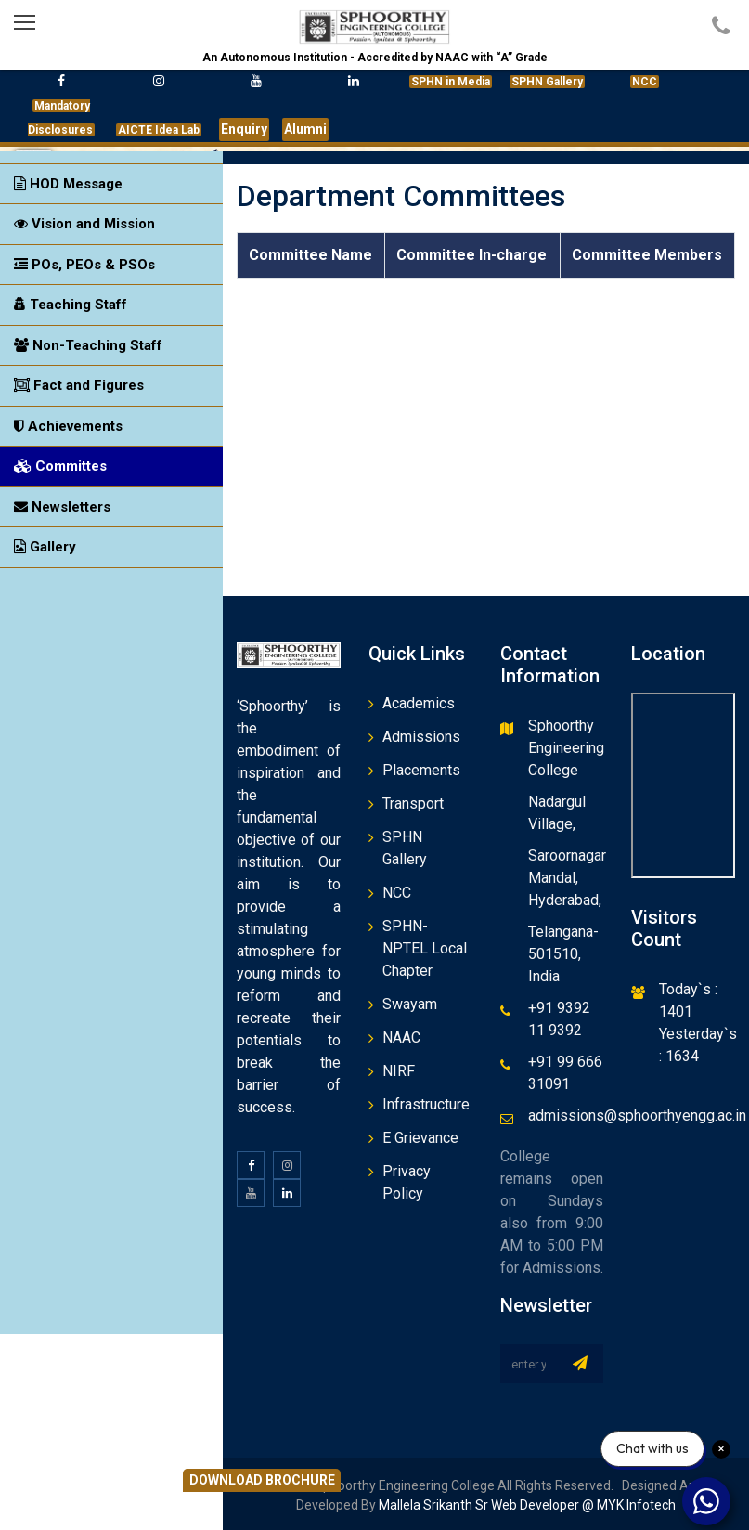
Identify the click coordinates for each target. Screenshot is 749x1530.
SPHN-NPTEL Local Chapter (424, 948)
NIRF (398, 1071)
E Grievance (420, 1138)
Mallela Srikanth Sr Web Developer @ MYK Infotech (526, 1505)
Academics (418, 703)
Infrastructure (426, 1104)
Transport (413, 803)
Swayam (409, 1004)
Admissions (421, 737)
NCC (396, 892)
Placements (421, 770)
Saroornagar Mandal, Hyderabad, (567, 878)
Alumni (305, 129)
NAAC (401, 1037)
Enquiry (244, 129)
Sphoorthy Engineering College (566, 748)
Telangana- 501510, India (563, 954)
